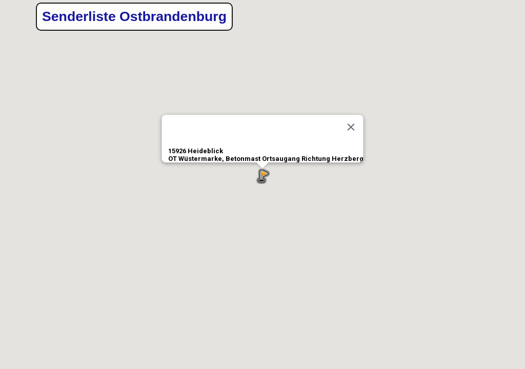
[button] (262, 176)
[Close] (351, 127)
